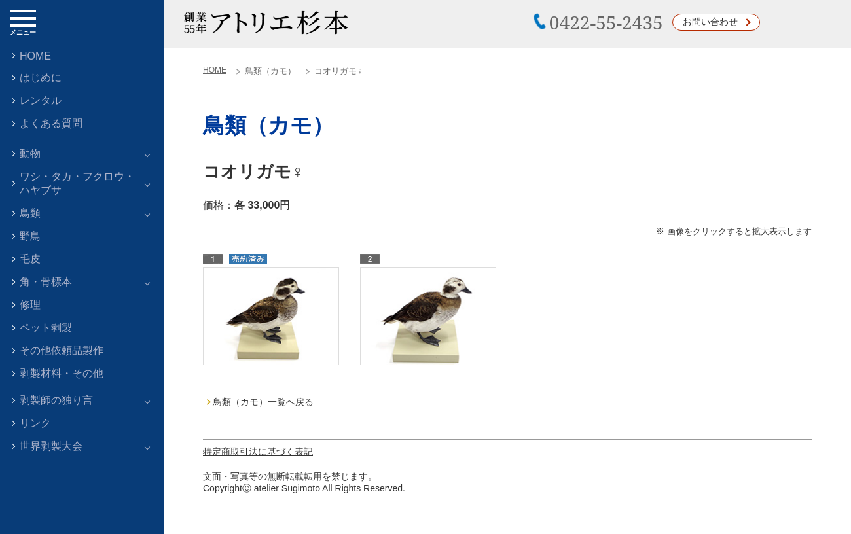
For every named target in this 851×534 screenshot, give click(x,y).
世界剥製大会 (51, 446)
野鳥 (30, 235)
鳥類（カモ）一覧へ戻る (263, 402)
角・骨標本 (46, 281)
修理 (30, 304)
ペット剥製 (46, 327)
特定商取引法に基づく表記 (258, 451)
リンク (35, 423)
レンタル (41, 100)
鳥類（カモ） (270, 71)
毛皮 (30, 258)
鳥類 (30, 213)
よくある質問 (51, 123)
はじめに (41, 77)
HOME (35, 56)
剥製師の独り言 (56, 400)
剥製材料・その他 (61, 373)
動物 (30, 153)
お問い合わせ (710, 21)
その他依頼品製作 (61, 350)
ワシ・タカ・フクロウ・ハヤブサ (77, 183)
